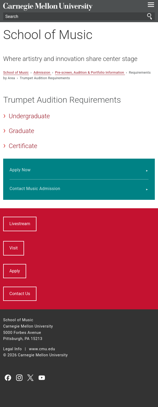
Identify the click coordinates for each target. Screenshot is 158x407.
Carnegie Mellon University (67, 7)
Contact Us (20, 293)
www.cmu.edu (42, 349)
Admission (42, 72)
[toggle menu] (151, 5)
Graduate (21, 131)
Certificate (23, 146)
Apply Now (20, 169)
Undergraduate (29, 116)
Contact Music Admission (35, 188)
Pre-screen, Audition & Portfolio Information (90, 72)
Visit (14, 247)
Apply (15, 270)
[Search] (79, 16)
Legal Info (12, 349)
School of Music (47, 34)
